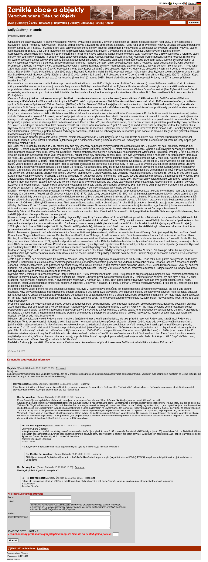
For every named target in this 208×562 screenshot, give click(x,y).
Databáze (44, 22)
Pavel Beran (43, 548)
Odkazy (74, 22)
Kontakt (109, 22)
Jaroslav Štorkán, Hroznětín (44, 384)
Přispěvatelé (60, 22)
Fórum (99, 22)
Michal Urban (25, 35)
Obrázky (22, 22)
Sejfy (12, 29)
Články (33, 22)
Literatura (87, 22)
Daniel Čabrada (63, 454)
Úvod (11, 22)
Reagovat (61, 368)
